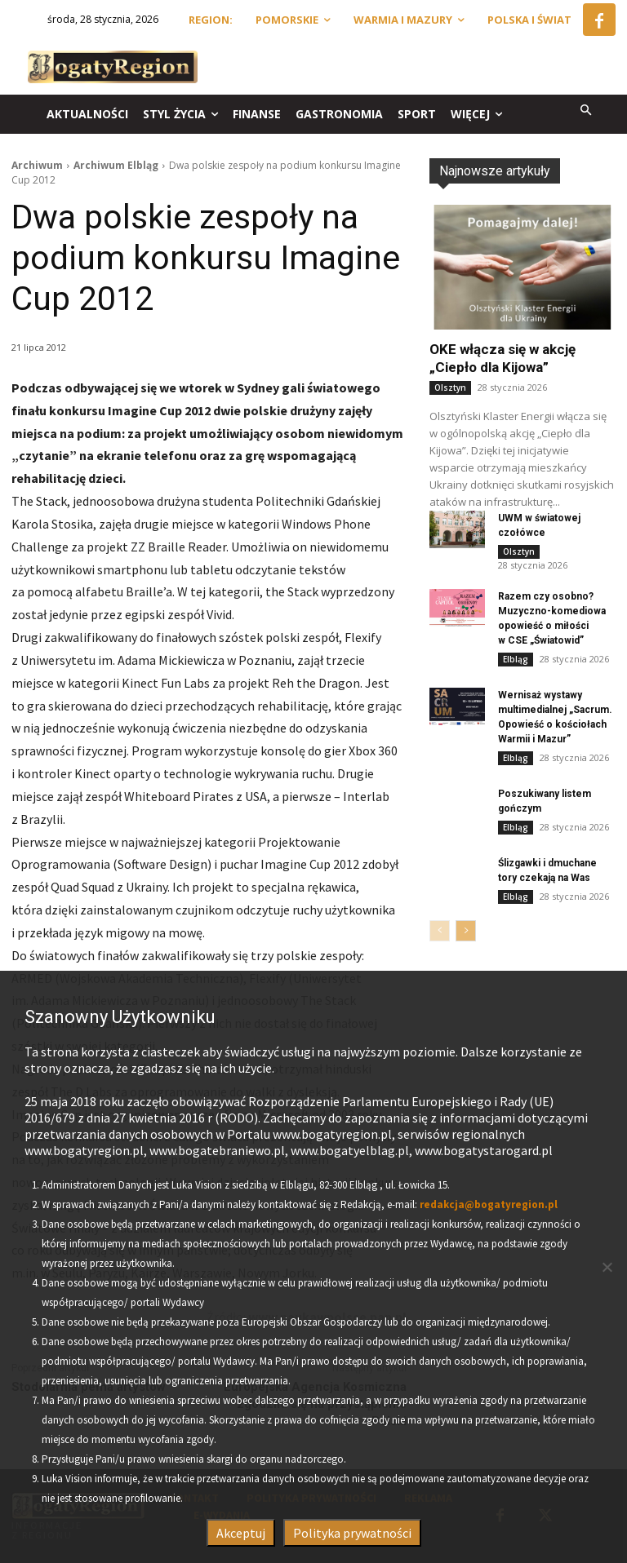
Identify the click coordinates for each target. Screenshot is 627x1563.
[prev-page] (439, 930)
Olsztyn (450, 387)
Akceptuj (240, 1533)
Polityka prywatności (352, 1533)
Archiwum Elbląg (115, 165)
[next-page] (466, 930)
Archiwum (37, 165)
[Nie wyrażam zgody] (606, 1267)
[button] (586, 111)
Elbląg (515, 659)
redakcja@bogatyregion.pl (489, 1204)
